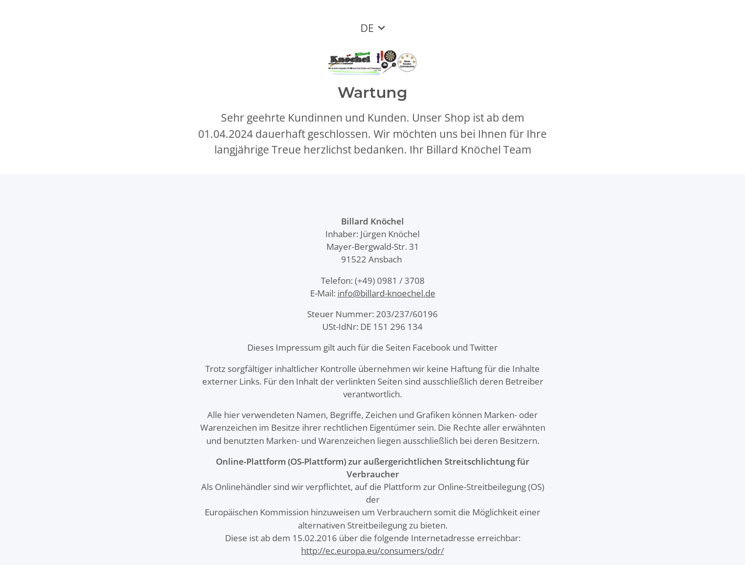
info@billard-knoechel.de (386, 293)
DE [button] (367, 28)
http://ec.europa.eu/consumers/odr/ (372, 550)
